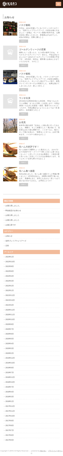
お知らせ (8, 236)
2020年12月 (10, 310)
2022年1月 (9, 290)
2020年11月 (10, 315)
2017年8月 (9, 425)
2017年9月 (9, 421)
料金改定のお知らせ (13, 210)
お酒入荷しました (12, 215)
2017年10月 (10, 416)
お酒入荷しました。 (13, 206)
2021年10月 (10, 300)
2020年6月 (9, 334)
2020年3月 (9, 348)
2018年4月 (9, 392)
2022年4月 (9, 276)
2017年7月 (9, 430)
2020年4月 (9, 343)
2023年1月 (9, 257)
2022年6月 (9, 271)
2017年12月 (10, 406)
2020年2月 (9, 353)
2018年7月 (9, 387)
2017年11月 (10, 411)
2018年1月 (9, 401)
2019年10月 (10, 363)
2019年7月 (9, 372)
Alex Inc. (43, 451)
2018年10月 (10, 382)
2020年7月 (9, 329)
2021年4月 (9, 305)
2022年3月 (9, 281)
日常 (7, 246)
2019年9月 (9, 368)
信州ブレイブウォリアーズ (15, 241)
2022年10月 (10, 262)
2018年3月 (9, 397)
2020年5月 (9, 339)
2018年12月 (10, 377)
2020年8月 (9, 324)
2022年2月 (9, 286)
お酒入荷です (10, 225)
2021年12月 (10, 295)
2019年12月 (10, 358)
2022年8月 (9, 266)
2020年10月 (10, 319)
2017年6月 (9, 435)
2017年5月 (9, 440)
